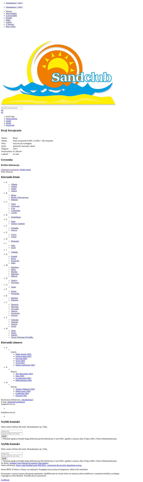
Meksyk (14, 276)
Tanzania (14, 322)
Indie (13, 245)
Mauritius (15, 274)
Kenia (13, 259)
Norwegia (15, 283)
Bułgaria (14, 200)
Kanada (14, 256)
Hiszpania (15, 241)
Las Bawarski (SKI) (23, 378)
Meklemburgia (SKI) (24, 380)
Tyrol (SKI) (20, 363)
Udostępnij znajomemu (10, 170)
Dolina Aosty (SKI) (23, 391)
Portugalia (15, 294)
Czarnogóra (15, 211)
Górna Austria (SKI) (23, 356)
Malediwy (15, 267)
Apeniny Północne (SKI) (25, 389)
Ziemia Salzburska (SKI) (25, 365)
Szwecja (14, 315)
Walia (13, 331)
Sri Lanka (15, 309)
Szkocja (14, 311)
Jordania (14, 252)
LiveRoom (5, 480)
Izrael (13, 248)
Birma (13, 195)
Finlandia (14, 228)
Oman (13, 287)
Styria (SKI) (20, 361)
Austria (14, 191)
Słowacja (14, 304)
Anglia (13, 189)
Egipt (13, 221)
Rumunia (14, 300)
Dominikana (16, 217)
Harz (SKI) (20, 376)
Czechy (14, 213)
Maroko (14, 272)
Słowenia (14, 307)
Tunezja (14, 324)
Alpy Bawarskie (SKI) (24, 374)
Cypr (13, 208)
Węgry (13, 333)
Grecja (13, 235)
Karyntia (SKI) (21, 358)
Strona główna (11, 119)
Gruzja (13, 237)
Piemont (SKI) (21, 396)
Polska (13, 291)
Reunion (14, 298)
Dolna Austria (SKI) (23, 354)
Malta (13, 269)
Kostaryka (15, 261)
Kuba (13, 263)
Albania (14, 184)
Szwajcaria (10, 125)
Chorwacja (15, 206)
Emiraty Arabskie (18, 224)
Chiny (13, 204)
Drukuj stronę (25, 170)
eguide (8, 121)
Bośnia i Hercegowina (19, 197)
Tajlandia (14, 320)
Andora (14, 186)
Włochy (14, 335)
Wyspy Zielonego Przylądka (22, 337)
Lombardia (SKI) (22, 393)
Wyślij (4, 436)
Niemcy (14, 280)
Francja (14, 230)
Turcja (13, 326)
